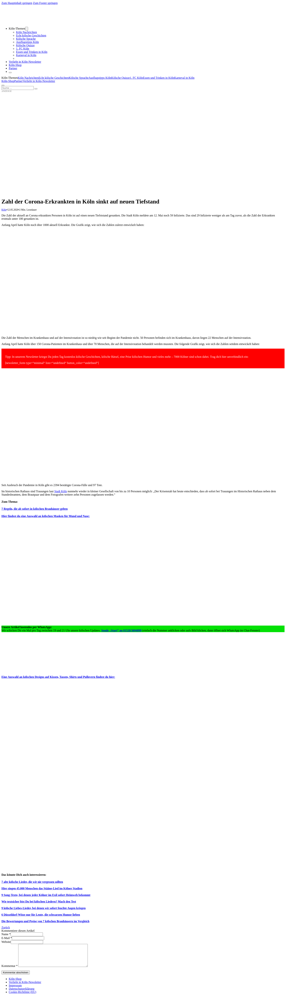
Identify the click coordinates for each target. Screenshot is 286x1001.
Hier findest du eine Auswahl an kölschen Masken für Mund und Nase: (45, 516)
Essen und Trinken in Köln (31, 51)
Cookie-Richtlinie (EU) (22, 996)
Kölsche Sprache (26, 38)
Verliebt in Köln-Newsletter (25, 61)
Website (6, 941)
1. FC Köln (22, 48)
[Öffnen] (2, 85)
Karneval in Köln (26, 55)
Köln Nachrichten (26, 32)
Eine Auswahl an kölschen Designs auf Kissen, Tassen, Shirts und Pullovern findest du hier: (58, 676)
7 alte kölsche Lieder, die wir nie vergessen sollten (32, 881)
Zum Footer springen (45, 3)
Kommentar (9, 970)
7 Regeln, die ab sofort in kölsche (21, 508)
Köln (3, 209)
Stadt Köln (60, 491)
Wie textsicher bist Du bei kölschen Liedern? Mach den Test (38, 901)
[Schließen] (10, 72)
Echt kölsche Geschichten (31, 35)
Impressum (15, 989)
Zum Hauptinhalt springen (16, 3)
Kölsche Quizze (25, 45)
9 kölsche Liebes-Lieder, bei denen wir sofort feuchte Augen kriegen (43, 908)
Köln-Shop (7, 81)
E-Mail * (6, 938)
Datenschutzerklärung (21, 993)
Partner (13, 68)
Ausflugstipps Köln (27, 42)
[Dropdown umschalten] (26, 29)
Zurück (5, 927)
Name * (6, 934)
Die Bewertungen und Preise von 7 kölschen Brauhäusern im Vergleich (45, 921)
